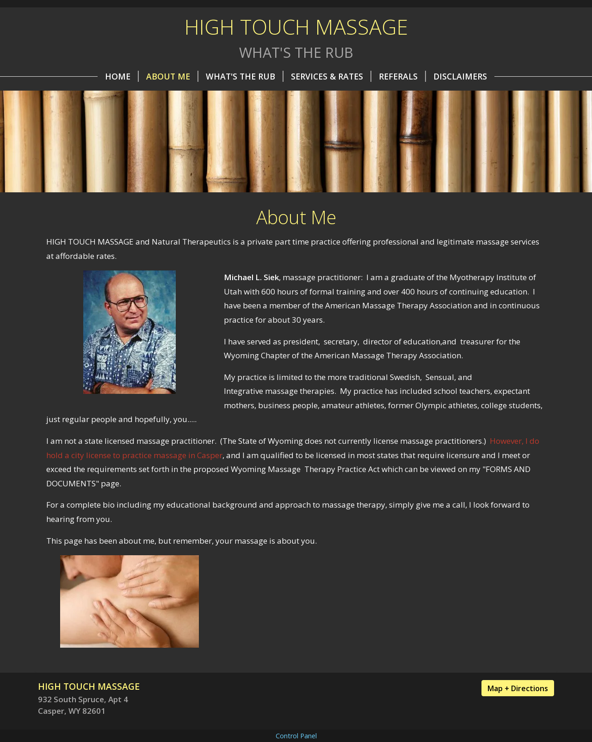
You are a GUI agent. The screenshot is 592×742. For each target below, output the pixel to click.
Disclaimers (460, 76)
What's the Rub (245, 76)
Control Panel (296, 735)
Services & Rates (331, 76)
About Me (172, 76)
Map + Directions (517, 688)
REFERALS (402, 76)
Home (122, 76)
